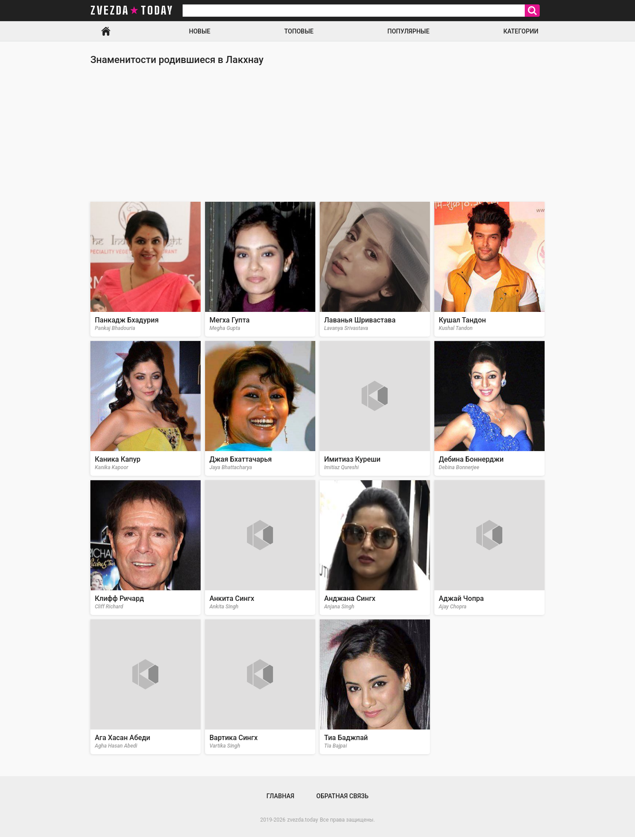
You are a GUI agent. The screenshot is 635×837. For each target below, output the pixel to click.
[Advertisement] (317, 133)
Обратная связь (342, 796)
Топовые (299, 31)
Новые (199, 31)
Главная (106, 31)
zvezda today (131, 10)
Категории (520, 31)
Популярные (408, 31)
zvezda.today (302, 820)
